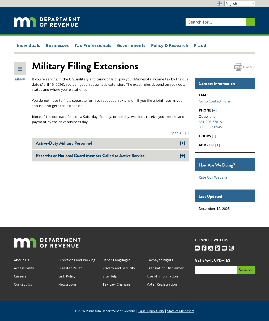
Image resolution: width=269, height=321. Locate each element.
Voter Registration (162, 284)
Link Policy (66, 276)
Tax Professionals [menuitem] (92, 45)
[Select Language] (239, 3)
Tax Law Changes (116, 284)
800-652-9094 (210, 127)
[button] (179, 133)
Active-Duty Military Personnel (110, 143)
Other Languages (116, 260)
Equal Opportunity (151, 311)
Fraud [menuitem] (200, 45)
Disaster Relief (70, 268)
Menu (20, 74)
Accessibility (24, 268)
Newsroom (67, 284)
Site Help (109, 276)
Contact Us (23, 284)
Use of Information (162, 276)
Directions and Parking (76, 260)
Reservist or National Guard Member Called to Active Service (110, 155)
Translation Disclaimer (165, 268)
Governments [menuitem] (131, 45)
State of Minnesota (180, 311)
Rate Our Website (213, 177)
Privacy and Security (118, 268)
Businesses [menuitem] (57, 45)
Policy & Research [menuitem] (169, 45)
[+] (214, 110)
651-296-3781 (210, 121)
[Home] (47, 22)
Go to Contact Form (215, 101)
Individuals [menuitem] (28, 45)
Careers (20, 276)
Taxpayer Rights (160, 260)
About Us (21, 260)
